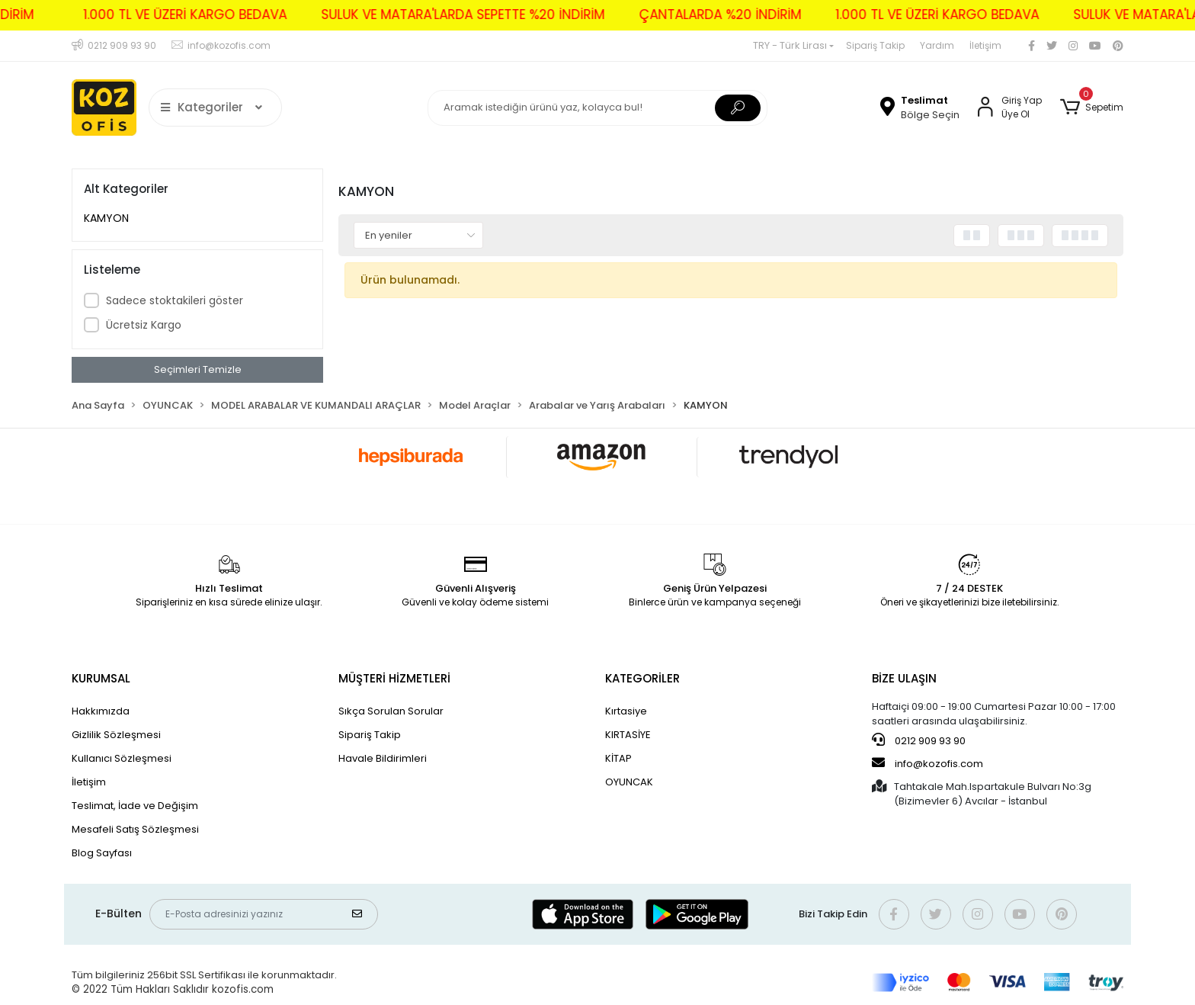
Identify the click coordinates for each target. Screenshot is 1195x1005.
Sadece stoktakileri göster (174, 300)
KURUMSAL (101, 678)
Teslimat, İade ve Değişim (135, 805)
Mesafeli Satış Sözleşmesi (135, 829)
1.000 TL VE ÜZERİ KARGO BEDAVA (172, 14)
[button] (1091, 107)
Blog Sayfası (102, 853)
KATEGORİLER (642, 678)
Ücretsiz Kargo (143, 324)
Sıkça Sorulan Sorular (391, 711)
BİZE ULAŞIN (904, 678)
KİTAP (618, 758)
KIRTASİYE (628, 734)
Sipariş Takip (875, 45)
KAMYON (106, 218)
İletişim (985, 45)
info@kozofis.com (927, 763)
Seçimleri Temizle (198, 369)
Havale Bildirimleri (382, 758)
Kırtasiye (626, 711)
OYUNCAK (629, 782)
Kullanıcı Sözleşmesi (121, 758)
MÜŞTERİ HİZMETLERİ (394, 678)
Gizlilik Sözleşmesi (116, 734)
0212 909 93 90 (919, 740)
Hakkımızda (101, 711)
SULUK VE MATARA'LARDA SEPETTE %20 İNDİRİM (449, 14)
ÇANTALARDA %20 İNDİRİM (707, 14)
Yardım (937, 45)
